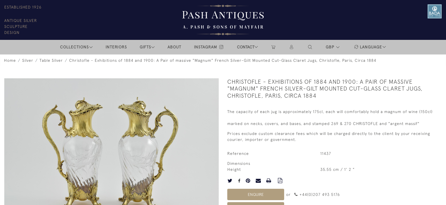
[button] (310, 47)
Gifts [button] (145, 47)
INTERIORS (116, 47)
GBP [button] (331, 47)
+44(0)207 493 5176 (317, 194)
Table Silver (51, 60)
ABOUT (174, 47)
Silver (27, 60)
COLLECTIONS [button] (74, 47)
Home (10, 60)
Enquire (256, 194)
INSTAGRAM (209, 47)
